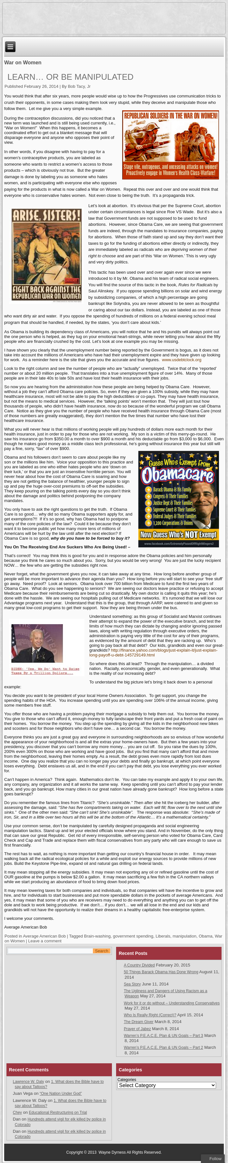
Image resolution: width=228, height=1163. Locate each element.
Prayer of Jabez (137, 1029)
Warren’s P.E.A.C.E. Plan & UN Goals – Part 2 (163, 1047)
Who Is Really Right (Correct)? (150, 1015)
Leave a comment (44, 941)
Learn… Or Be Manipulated (70, 77)
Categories (126, 1079)
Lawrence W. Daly (28, 1081)
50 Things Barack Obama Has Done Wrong (161, 972)
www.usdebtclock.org (181, 359)
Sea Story (132, 984)
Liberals (162, 936)
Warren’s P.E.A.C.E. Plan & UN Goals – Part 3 (163, 1035)
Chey (17, 1112)
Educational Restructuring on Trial (58, 1112)
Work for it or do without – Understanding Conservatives (172, 1003)
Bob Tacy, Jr (79, 86)
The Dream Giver (139, 1022)
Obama (206, 936)
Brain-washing (97, 936)
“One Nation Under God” (61, 1093)
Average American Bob (44, 936)
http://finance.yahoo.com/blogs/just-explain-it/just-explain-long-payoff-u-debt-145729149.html (153, 652)
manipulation (184, 936)
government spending (133, 936)
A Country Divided (139, 965)
